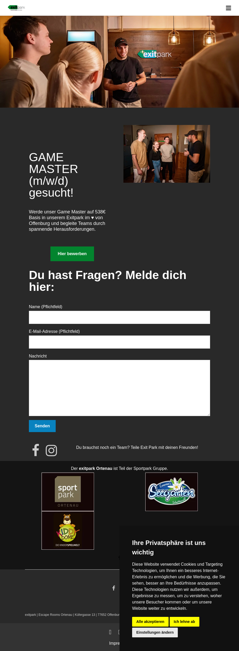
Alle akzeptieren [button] (150, 622)
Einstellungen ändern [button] (155, 632)
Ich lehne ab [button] (184, 622)
